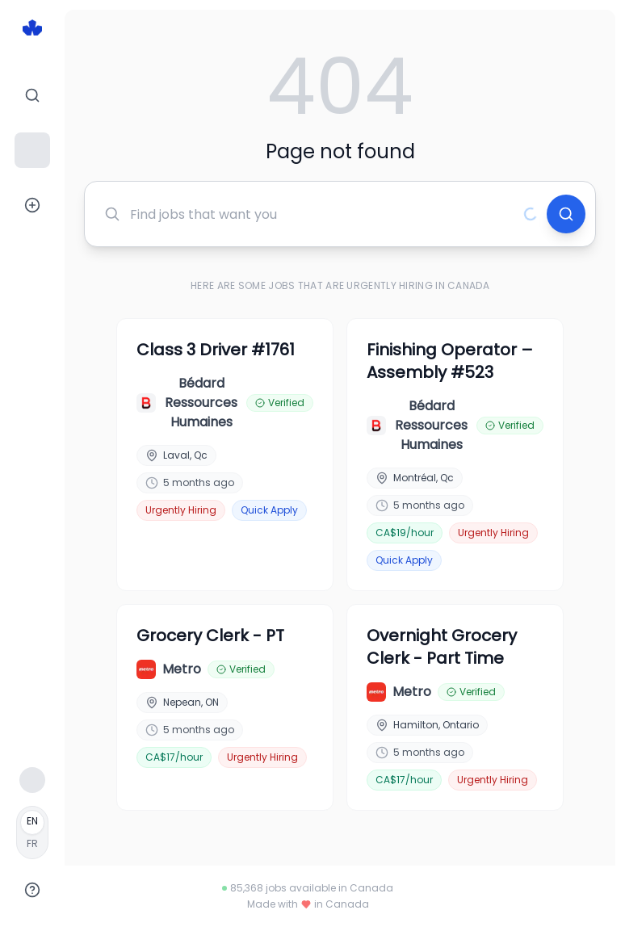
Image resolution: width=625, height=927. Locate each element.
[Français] (32, 832)
